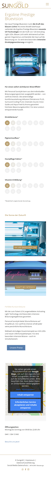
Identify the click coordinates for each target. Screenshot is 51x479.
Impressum (30, 460)
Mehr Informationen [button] (25, 389)
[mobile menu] (47, 4)
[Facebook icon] (25, 469)
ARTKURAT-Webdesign (37, 465)
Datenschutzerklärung (26, 462)
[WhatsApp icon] (23, 469)
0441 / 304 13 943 (12, 434)
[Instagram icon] (28, 469)
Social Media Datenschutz (17, 465)
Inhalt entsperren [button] (25, 394)
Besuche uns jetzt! (12, 441)
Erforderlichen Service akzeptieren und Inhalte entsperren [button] (25, 405)
